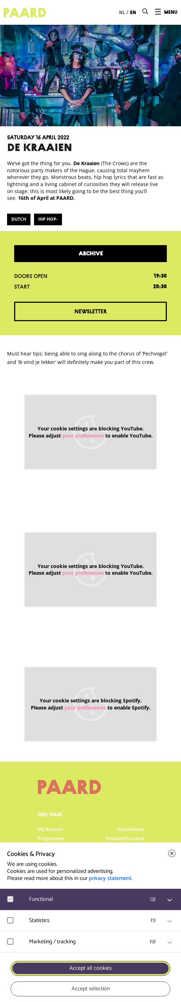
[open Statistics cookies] (169, 921)
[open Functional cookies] (169, 900)
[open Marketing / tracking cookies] (169, 942)
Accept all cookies (90, 968)
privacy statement (110, 878)
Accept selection (91, 989)
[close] (172, 853)
